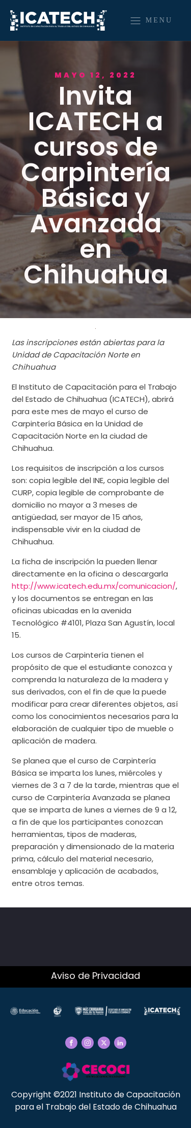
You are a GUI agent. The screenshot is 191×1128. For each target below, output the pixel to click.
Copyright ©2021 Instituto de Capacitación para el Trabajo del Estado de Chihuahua (95, 1101)
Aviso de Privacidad (95, 975)
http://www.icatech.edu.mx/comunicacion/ (94, 586)
